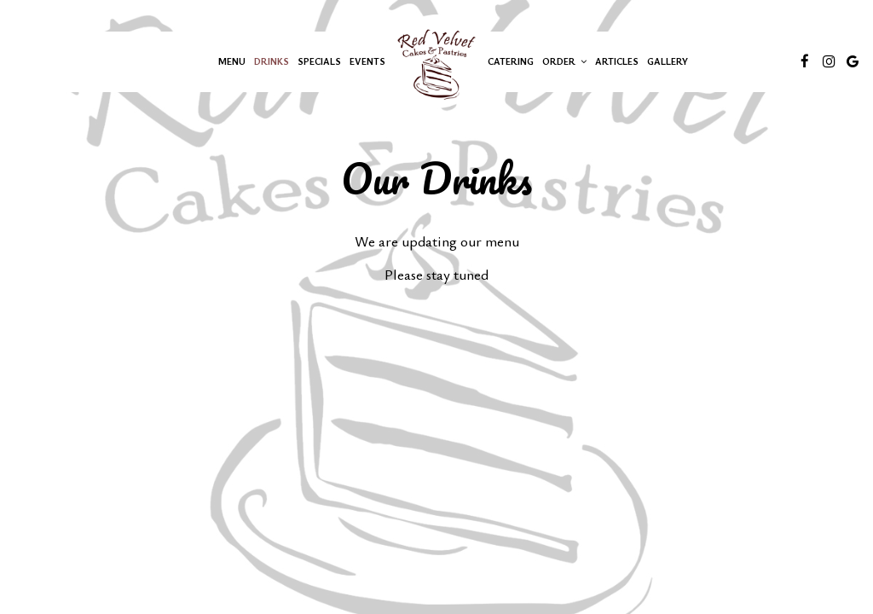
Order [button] (564, 61)
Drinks (271, 61)
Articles (617, 61)
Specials (319, 61)
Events (367, 61)
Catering (511, 61)
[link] (436, 61)
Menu (232, 61)
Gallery (667, 61)
